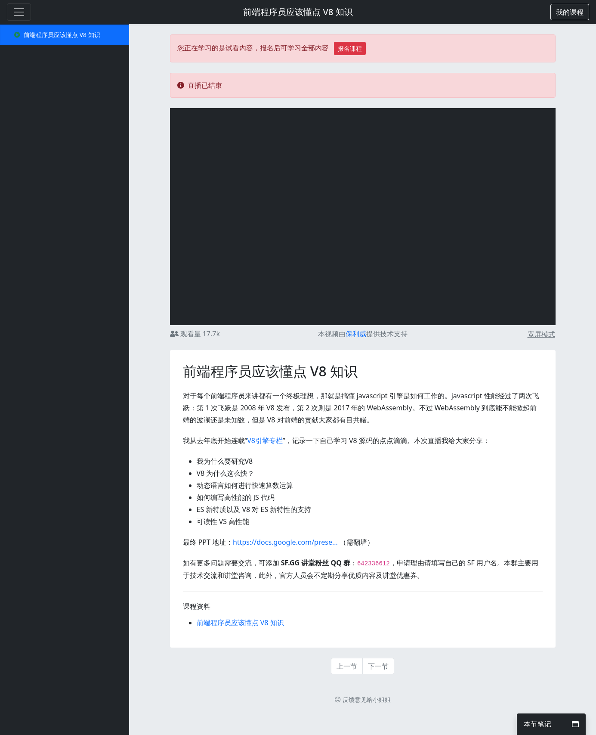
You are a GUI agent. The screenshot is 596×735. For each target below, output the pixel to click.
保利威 (356, 333)
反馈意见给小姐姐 (363, 699)
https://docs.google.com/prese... (285, 542)
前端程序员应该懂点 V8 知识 (297, 12)
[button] (569, 12)
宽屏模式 (541, 334)
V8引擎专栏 (265, 440)
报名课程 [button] (350, 48)
